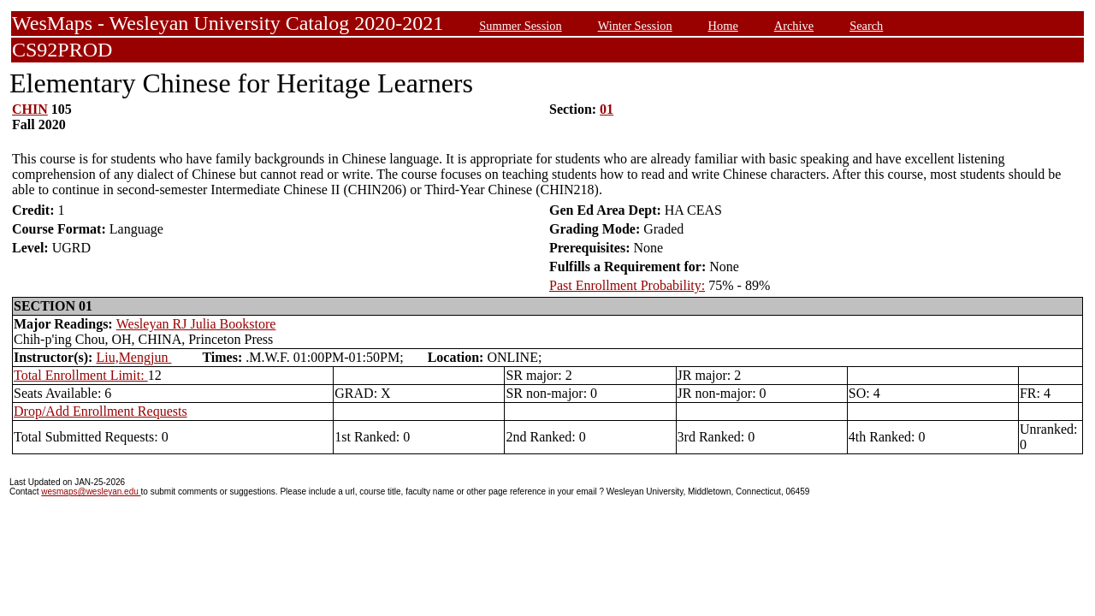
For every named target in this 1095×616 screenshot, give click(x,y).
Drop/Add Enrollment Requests (100, 411)
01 (606, 109)
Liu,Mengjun (133, 357)
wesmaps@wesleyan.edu (90, 491)
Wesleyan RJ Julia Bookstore (196, 324)
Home (723, 26)
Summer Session (520, 26)
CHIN (30, 109)
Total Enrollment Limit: (81, 375)
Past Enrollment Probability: (627, 285)
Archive (794, 26)
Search (866, 26)
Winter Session (635, 26)
